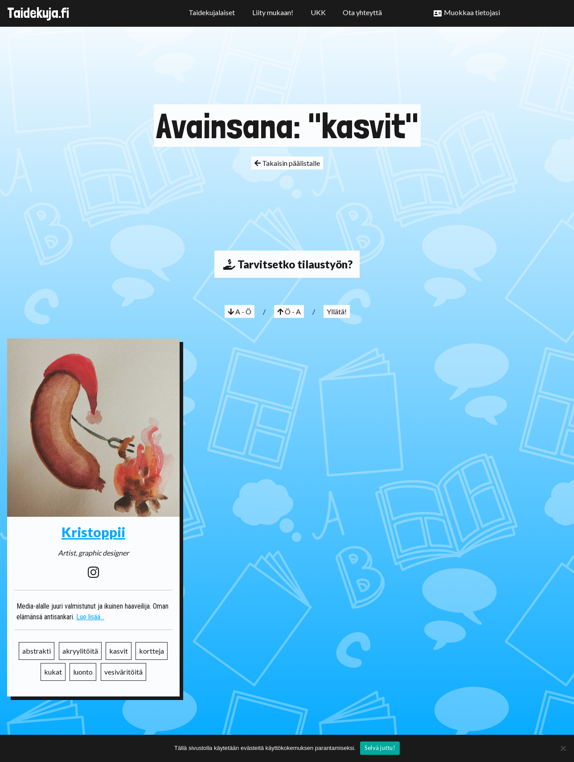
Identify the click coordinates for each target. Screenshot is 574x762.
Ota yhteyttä (362, 12)
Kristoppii (93, 532)
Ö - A (289, 311)
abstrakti (36, 651)
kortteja (151, 651)
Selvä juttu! (380, 747)
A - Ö (239, 311)
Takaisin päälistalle (287, 163)
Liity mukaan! (272, 12)
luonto (83, 671)
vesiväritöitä (123, 671)
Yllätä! (337, 311)
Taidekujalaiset (212, 12)
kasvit (118, 651)
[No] (562, 748)
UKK (318, 12)
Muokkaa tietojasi (472, 12)
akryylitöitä (80, 651)
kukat (53, 671)
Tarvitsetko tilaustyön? (287, 264)
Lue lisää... (90, 617)
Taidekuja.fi (38, 12)
